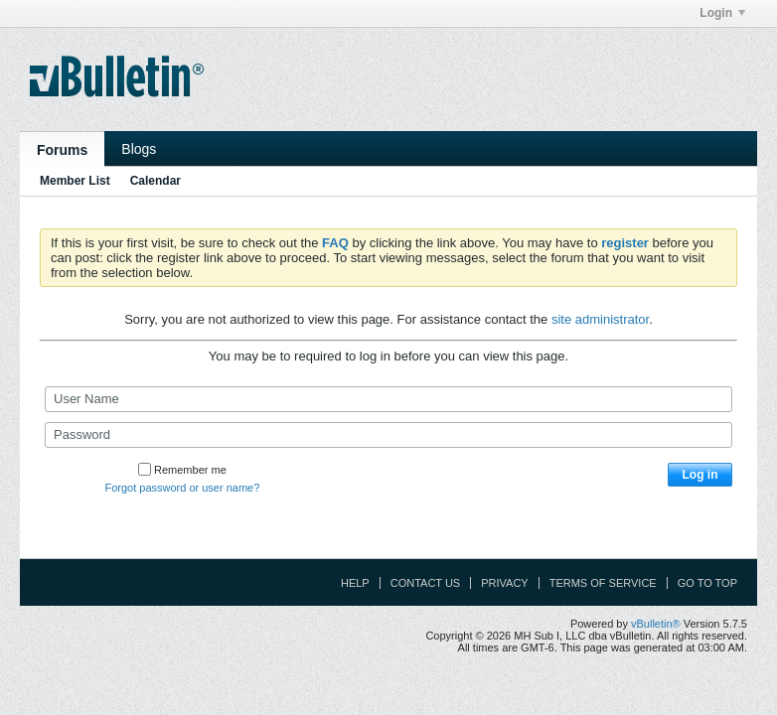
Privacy (504, 583)
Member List (75, 181)
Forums (62, 150)
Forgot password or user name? (181, 488)
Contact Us (425, 583)
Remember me (182, 470)
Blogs (138, 149)
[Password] (388, 435)
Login (722, 13)
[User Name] (388, 399)
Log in (700, 475)
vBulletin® (656, 624)
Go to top (707, 583)
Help (355, 583)
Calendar (155, 181)
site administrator (600, 319)
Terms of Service (603, 583)
